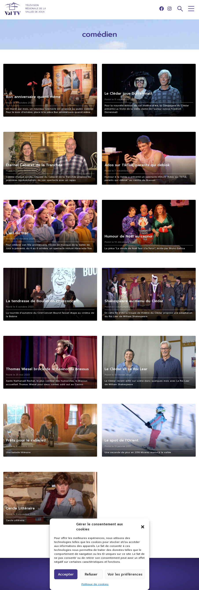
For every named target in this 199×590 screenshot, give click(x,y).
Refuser (91, 574)
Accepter (66, 574)
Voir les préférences (124, 574)
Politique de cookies (95, 584)
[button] (142, 527)
